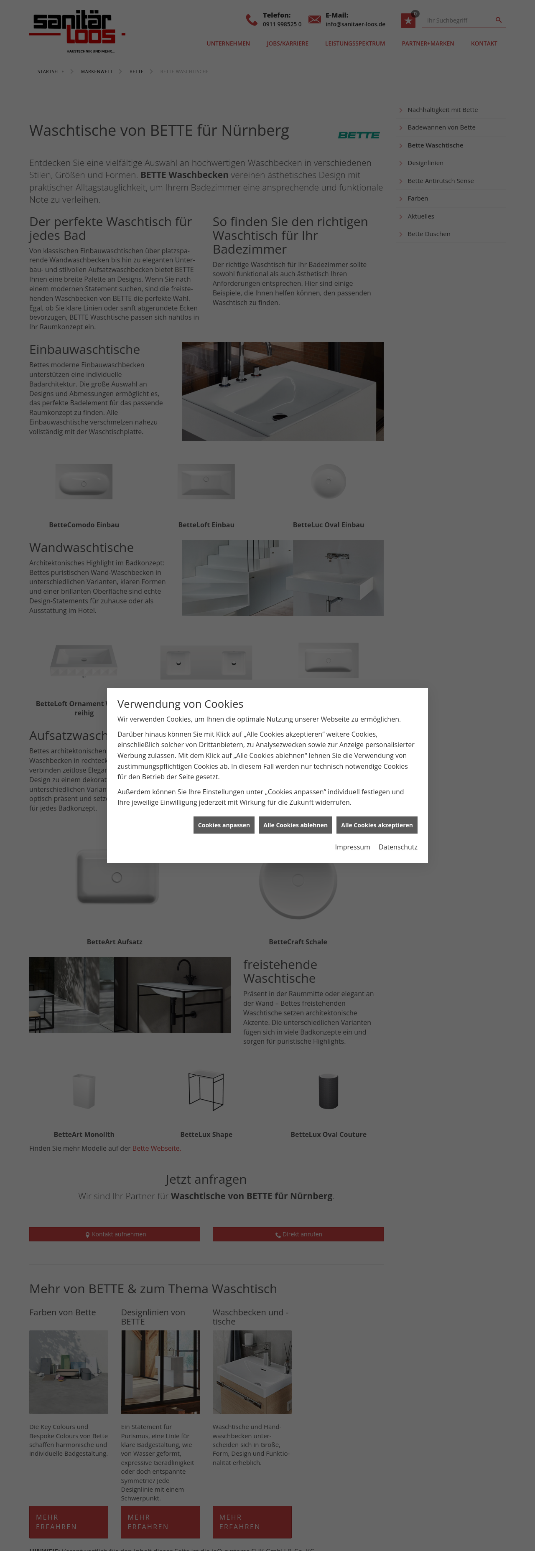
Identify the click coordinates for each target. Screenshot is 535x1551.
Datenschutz (398, 847)
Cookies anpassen (224, 825)
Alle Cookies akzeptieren (377, 825)
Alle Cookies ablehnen (295, 825)
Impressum (352, 847)
